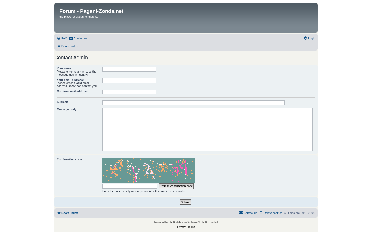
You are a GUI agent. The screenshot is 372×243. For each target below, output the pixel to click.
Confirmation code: (70, 159)
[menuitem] (62, 38)
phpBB (172, 222)
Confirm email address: (72, 91)
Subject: (62, 101)
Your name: (64, 68)
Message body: (67, 109)
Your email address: (70, 79)
